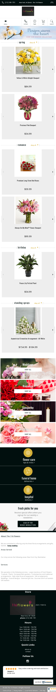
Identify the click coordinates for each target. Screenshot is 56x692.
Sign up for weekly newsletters (28, 524)
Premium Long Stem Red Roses (28, 180)
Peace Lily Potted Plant (28, 283)
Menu (5, 24)
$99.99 (28, 236)
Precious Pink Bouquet (28, 125)
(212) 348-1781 (10, 2)
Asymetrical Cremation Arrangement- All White (28, 338)
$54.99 (28, 133)
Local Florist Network (31, 690)
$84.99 (28, 86)
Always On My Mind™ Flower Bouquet (28, 228)
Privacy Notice (18, 690)
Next (53, 69)
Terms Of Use (7, 690)
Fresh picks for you (28, 512)
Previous (3, 69)
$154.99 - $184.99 (28, 347)
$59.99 (28, 189)
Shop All (32, 42)
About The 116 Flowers (10, 536)
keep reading (12, 546)
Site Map (42, 690)
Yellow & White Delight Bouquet (28, 78)
